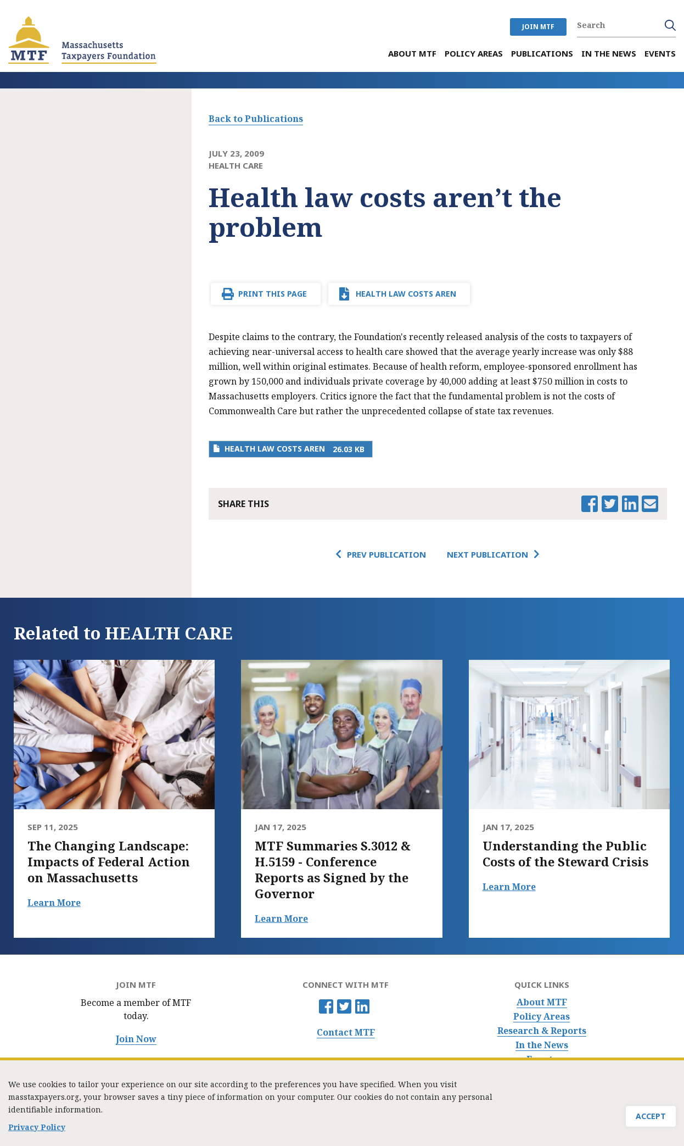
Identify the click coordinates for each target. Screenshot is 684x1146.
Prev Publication (386, 554)
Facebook (326, 1006)
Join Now (136, 1039)
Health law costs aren (406, 293)
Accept (651, 1118)
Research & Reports (541, 1031)
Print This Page (272, 293)
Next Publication (487, 554)
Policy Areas (541, 1016)
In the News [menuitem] (608, 53)
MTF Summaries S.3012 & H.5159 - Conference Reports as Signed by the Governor (333, 870)
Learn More (54, 903)
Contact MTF (346, 1032)
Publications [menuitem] (542, 53)
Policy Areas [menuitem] (474, 53)
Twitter (344, 1006)
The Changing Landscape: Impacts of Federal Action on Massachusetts (108, 862)
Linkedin (362, 1006)
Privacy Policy (36, 1129)
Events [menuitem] (660, 53)
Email (650, 504)
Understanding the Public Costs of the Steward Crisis (565, 854)
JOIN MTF (538, 26)
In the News (541, 1045)
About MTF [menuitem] (412, 53)
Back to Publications (256, 119)
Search (670, 25)
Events (541, 1059)
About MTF (542, 1002)
